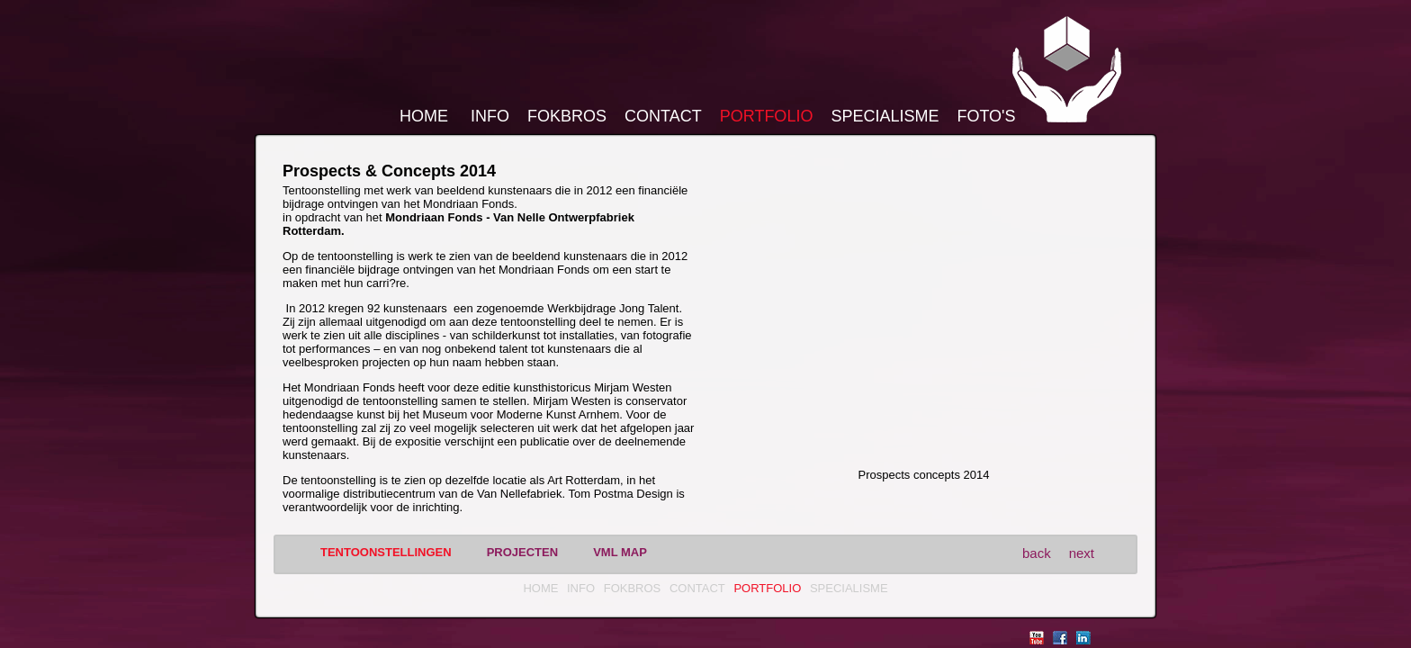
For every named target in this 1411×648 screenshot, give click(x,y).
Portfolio (766, 116)
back (1036, 553)
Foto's (986, 116)
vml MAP (620, 552)
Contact (663, 116)
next (1081, 553)
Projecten (522, 552)
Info (490, 116)
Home (424, 116)
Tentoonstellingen (386, 552)
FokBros (567, 116)
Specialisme (885, 116)
